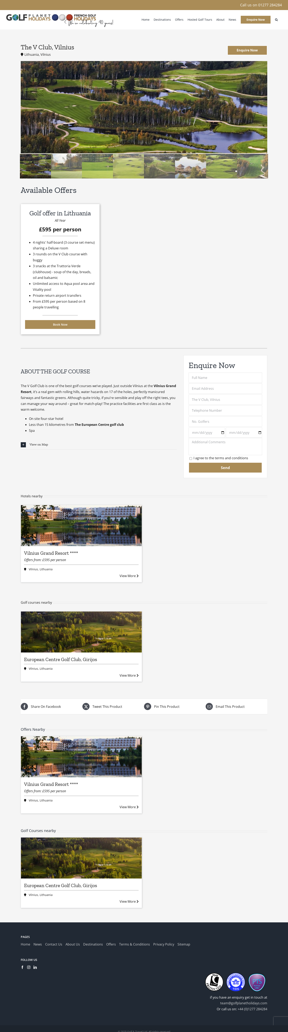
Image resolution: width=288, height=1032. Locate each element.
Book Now (60, 324)
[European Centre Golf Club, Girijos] (81, 631)
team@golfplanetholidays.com (243, 1003)
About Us (73, 944)
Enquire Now (247, 50)
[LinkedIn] (35, 967)
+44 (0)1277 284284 (252, 1009)
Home (25, 944)
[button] (276, 19)
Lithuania (46, 569)
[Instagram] (28, 967)
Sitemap (183, 944)
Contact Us (53, 944)
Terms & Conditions (134, 944)
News (37, 944)
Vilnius (33, 569)
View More (129, 576)
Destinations (93, 944)
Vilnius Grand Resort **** (51, 553)
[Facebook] (22, 967)
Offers (111, 944)
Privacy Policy (163, 944)
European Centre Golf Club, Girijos (60, 659)
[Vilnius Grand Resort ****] (81, 525)
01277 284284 (270, 4)
